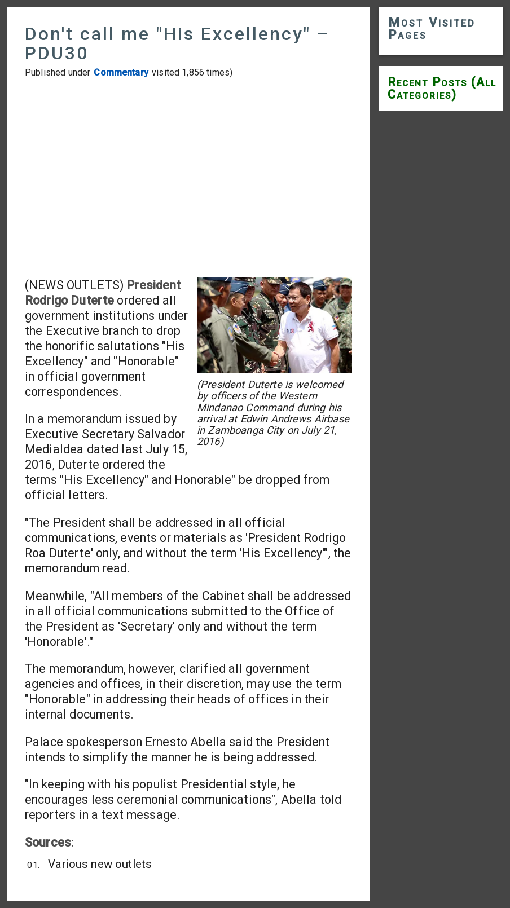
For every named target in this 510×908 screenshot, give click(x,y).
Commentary (121, 72)
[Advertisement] (188, 178)
